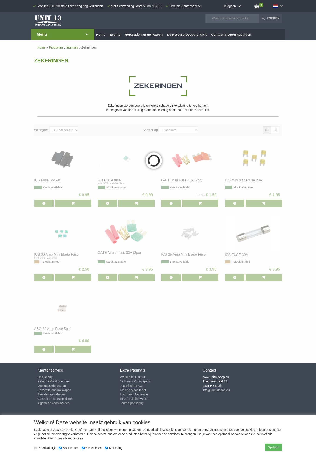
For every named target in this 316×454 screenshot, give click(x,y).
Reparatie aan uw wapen (54, 390)
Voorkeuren (69, 448)
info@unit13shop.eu (216, 390)
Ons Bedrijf (44, 377)
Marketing (113, 448)
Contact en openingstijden (55, 398)
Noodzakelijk (45, 448)
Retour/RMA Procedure (53, 381)
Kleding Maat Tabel (133, 390)
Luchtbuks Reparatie (134, 394)
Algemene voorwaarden (53, 403)
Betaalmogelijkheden (51, 394)
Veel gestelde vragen (51, 385)
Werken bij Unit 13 (132, 377)
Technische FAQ (131, 385)
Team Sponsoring (132, 403)
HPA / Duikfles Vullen (134, 398)
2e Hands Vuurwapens (135, 381)
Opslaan (273, 447)
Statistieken (92, 448)
